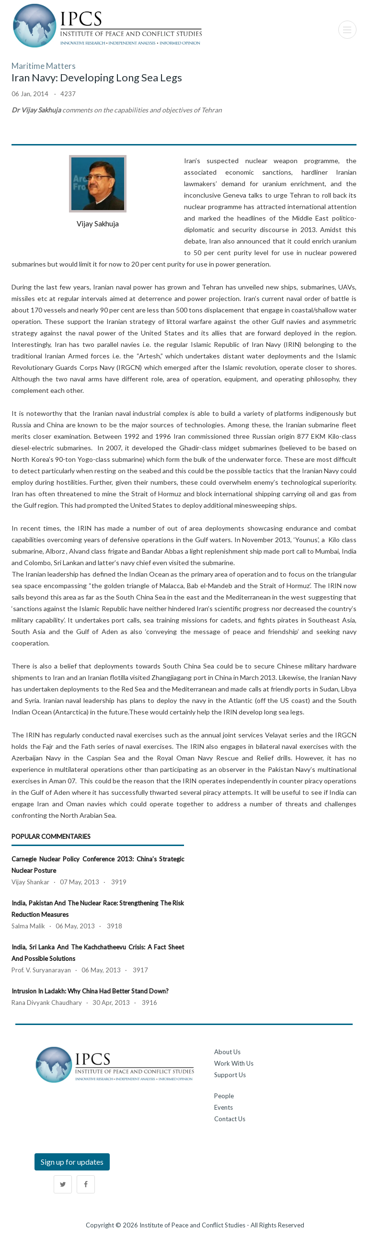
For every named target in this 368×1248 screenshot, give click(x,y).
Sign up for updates (72, 1161)
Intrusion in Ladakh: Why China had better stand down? (90, 991)
